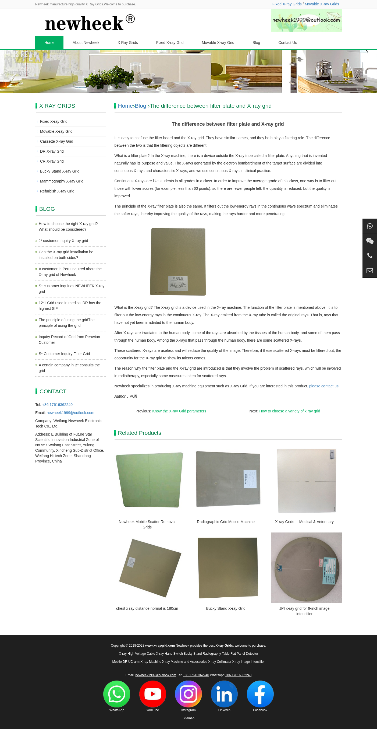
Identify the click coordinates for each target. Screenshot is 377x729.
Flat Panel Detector (244, 654)
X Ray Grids (128, 42)
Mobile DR (119, 662)
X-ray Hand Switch (169, 654)
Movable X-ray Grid (218, 42)
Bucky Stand (193, 654)
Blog (256, 42)
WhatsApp (116, 696)
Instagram (188, 696)
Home (49, 42)
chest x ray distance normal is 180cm (147, 608)
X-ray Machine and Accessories (184, 662)
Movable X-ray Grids (322, 4)
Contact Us (287, 42)
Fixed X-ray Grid (170, 42)
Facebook (260, 696)
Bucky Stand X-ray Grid (226, 608)
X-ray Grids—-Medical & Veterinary (304, 522)
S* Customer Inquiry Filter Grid (64, 354)
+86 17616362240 (57, 404)
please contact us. (324, 386)
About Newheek (86, 42)
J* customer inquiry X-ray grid (63, 241)
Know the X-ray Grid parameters (179, 411)
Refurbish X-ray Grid (57, 191)
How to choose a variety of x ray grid (289, 411)
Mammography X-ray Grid (61, 181)
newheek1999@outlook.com (70, 413)
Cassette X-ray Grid (56, 141)
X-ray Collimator (219, 662)
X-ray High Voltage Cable (137, 654)
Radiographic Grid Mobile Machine (226, 522)
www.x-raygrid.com (160, 645)
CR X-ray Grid (52, 161)
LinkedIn (224, 696)
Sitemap (188, 718)
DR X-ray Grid (52, 151)
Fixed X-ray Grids (287, 4)
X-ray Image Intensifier (248, 662)
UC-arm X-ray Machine (144, 662)
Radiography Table (216, 654)
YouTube (152, 696)
